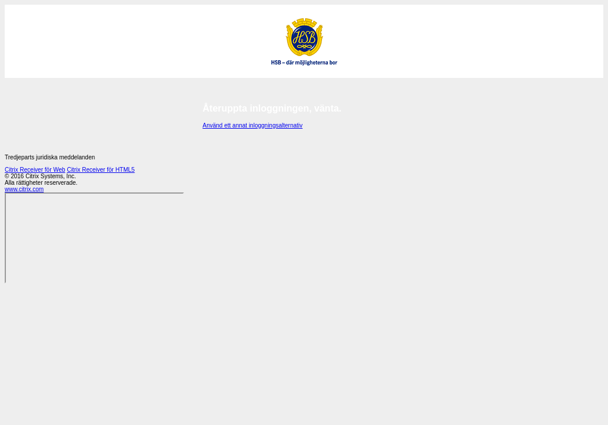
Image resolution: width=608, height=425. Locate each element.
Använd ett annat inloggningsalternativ (253, 125)
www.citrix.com (24, 189)
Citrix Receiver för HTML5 (100, 169)
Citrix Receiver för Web (35, 169)
